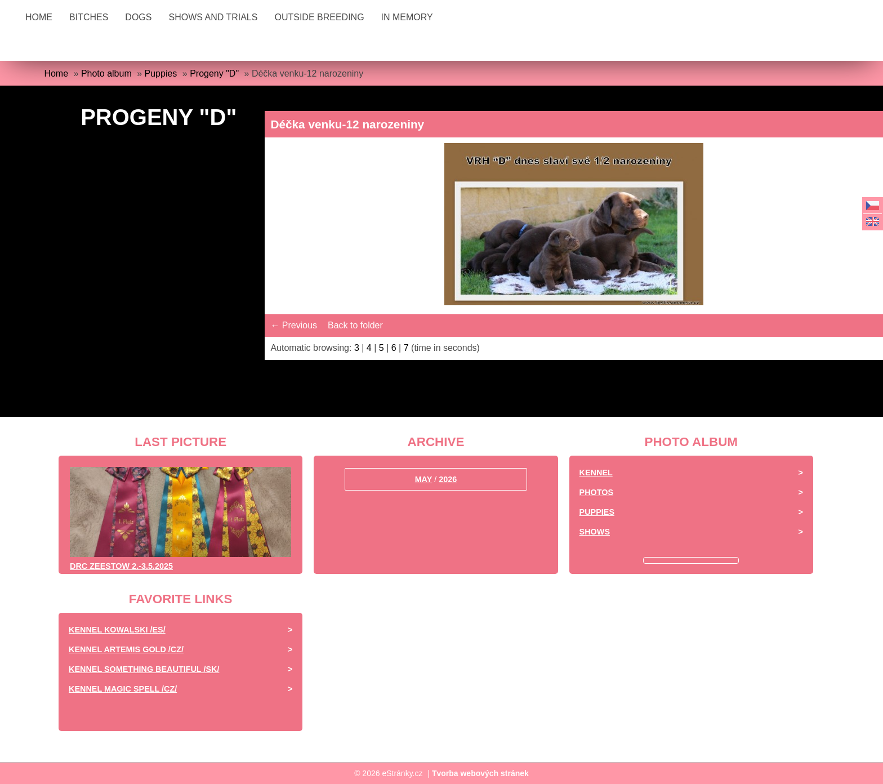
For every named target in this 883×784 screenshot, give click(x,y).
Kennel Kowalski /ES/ (117, 629)
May (423, 479)
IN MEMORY (407, 17)
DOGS (138, 17)
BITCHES (88, 17)
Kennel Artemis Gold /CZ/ (126, 649)
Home (38, 17)
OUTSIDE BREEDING (319, 17)
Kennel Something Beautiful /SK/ (144, 669)
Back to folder (355, 325)
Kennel (596, 472)
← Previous (293, 325)
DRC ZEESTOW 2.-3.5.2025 (121, 566)
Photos (596, 492)
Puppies (161, 73)
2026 (448, 479)
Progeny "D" (214, 73)
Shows (594, 531)
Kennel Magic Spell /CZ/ (123, 688)
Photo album (106, 73)
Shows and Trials (212, 17)
